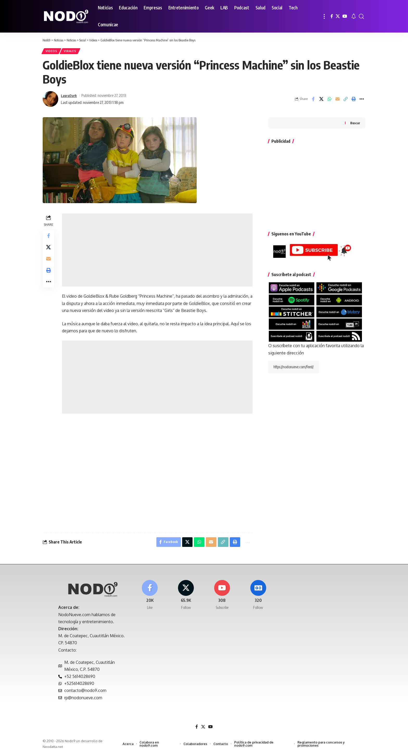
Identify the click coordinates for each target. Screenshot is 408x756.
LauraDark (70, 96)
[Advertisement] (158, 251)
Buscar (355, 124)
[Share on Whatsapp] (329, 100)
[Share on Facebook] (313, 100)
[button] (324, 16)
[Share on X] (321, 100)
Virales (72, 52)
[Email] (337, 100)
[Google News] (258, 598)
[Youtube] (222, 598)
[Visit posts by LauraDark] (50, 100)
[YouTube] (344, 16)
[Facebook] (331, 16)
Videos (52, 52)
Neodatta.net (53, 749)
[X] (337, 16)
